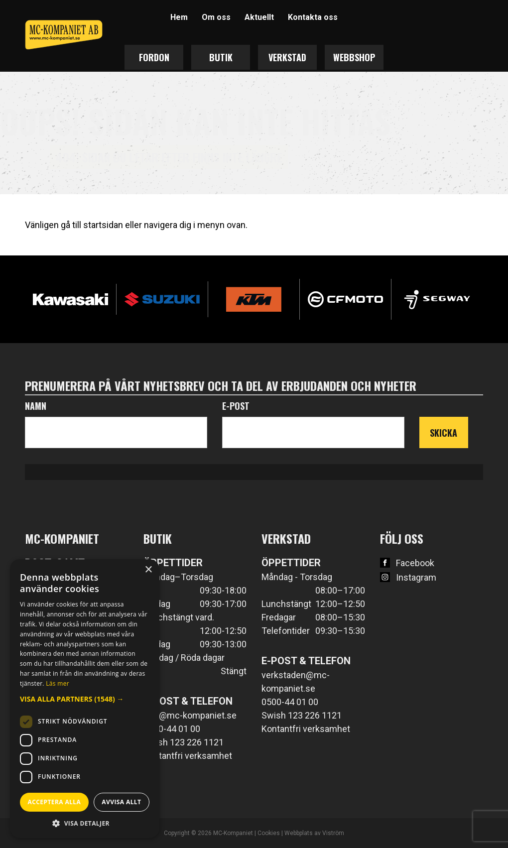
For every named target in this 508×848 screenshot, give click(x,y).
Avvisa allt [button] (121, 802)
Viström (333, 833)
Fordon (154, 57)
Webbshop (354, 57)
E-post (236, 405)
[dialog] (84, 698)
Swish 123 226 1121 (183, 742)
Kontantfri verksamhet (187, 755)
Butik (221, 57)
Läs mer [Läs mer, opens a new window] (57, 683)
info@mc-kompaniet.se (190, 715)
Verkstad (287, 57)
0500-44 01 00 (171, 729)
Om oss (216, 17)
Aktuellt (259, 17)
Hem (179, 17)
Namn (35, 405)
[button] (84, 699)
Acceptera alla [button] (54, 802)
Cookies (268, 833)
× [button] (148, 570)
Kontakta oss (313, 17)
